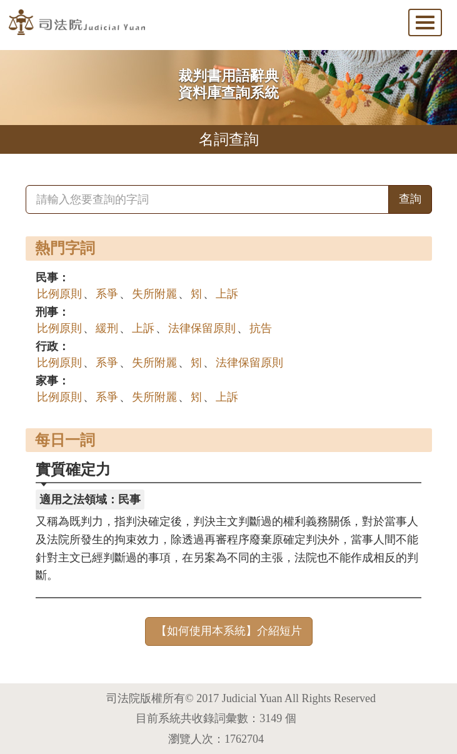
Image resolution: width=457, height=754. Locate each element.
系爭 (107, 294)
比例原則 (59, 294)
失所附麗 (154, 294)
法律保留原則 (202, 328)
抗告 (260, 328)
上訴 (227, 294)
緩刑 (107, 328)
